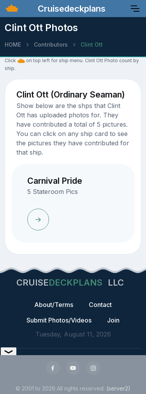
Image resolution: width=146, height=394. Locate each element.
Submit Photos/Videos (58, 320)
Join (113, 320)
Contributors (51, 44)
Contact (100, 305)
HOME (13, 44)
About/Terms (53, 305)
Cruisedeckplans (70, 8)
